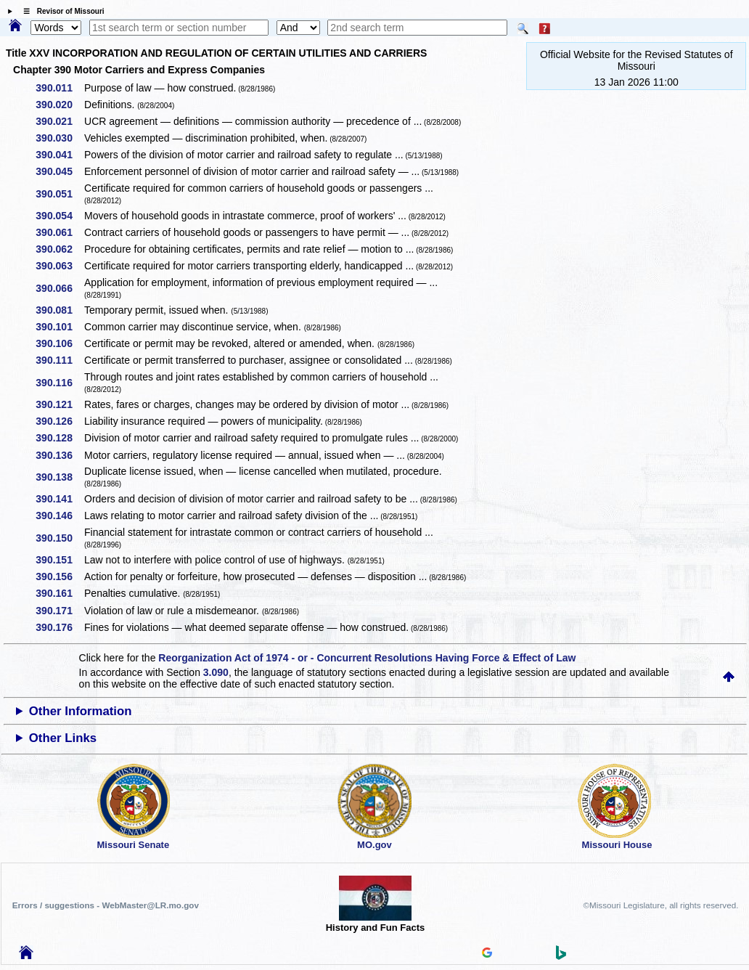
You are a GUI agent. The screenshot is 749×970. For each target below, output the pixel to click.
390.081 (59, 310)
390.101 (59, 327)
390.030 (59, 138)
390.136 (59, 455)
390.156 (59, 576)
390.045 (59, 171)
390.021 (59, 121)
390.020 (59, 104)
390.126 (59, 421)
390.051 (59, 194)
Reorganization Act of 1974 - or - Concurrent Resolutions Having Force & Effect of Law (367, 658)
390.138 (59, 477)
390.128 (59, 438)
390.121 (59, 404)
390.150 (59, 538)
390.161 (59, 593)
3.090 (216, 672)
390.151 (59, 560)
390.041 (59, 154)
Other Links (63, 738)
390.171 (59, 610)
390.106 (59, 343)
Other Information (80, 711)
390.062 (59, 249)
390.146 (59, 515)
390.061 (59, 232)
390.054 (59, 215)
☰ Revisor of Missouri (60, 11)
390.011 (59, 88)
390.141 (59, 499)
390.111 (59, 360)
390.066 (59, 288)
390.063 (59, 266)
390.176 (59, 627)
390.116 (59, 382)
